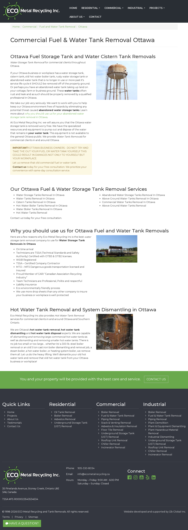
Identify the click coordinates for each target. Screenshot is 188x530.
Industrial (137, 9)
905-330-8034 (86, 468)
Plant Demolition (158, 422)
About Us (77, 17)
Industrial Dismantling (161, 437)
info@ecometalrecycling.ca (94, 474)
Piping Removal (110, 419)
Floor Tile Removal (112, 429)
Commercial (114, 9)
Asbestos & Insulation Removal (119, 426)
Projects (158, 9)
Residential (91, 9)
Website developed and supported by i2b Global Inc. (155, 511)
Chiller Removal (110, 444)
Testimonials (14, 422)
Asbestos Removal (64, 419)
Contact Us (156, 379)
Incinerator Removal (113, 447)
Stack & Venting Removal (116, 422)
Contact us (19, 167)
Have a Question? (22, 523)
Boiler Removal (63, 415)
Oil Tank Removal (64, 412)
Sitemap (33, 517)
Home (73, 8)
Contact (95, 16)
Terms (6, 517)
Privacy (19, 517)
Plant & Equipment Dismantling (167, 426)
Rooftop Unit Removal (114, 440)
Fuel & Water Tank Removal (117, 415)
